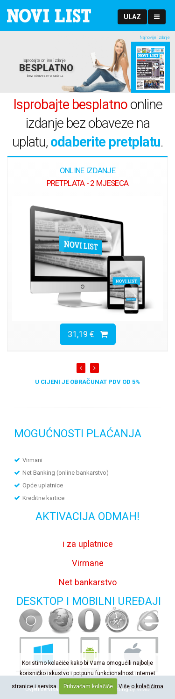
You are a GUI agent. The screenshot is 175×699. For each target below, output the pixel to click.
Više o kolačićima (141, 686)
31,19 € (88, 334)
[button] (132, 16)
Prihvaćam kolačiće (88, 686)
